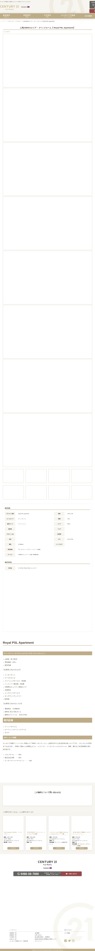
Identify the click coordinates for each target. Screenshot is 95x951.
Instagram (73, 940)
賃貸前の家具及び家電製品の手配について (45, 938)
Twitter (69, 940)
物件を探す (11, 21)
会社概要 (88, 16)
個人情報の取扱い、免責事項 (42, 936)
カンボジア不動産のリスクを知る (68, 16)
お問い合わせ (38, 934)
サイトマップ (38, 940)
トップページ (3, 21)
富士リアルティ (68, 929)
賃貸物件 (18, 21)
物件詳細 (13, 847)
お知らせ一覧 (13, 938)
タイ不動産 (67, 932)
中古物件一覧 (13, 936)
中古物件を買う (47, 16)
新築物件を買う (27, 16)
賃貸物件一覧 (13, 932)
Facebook (65, 940)
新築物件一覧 (13, 934)
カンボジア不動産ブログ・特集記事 (19, 940)
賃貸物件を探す (6, 16)
